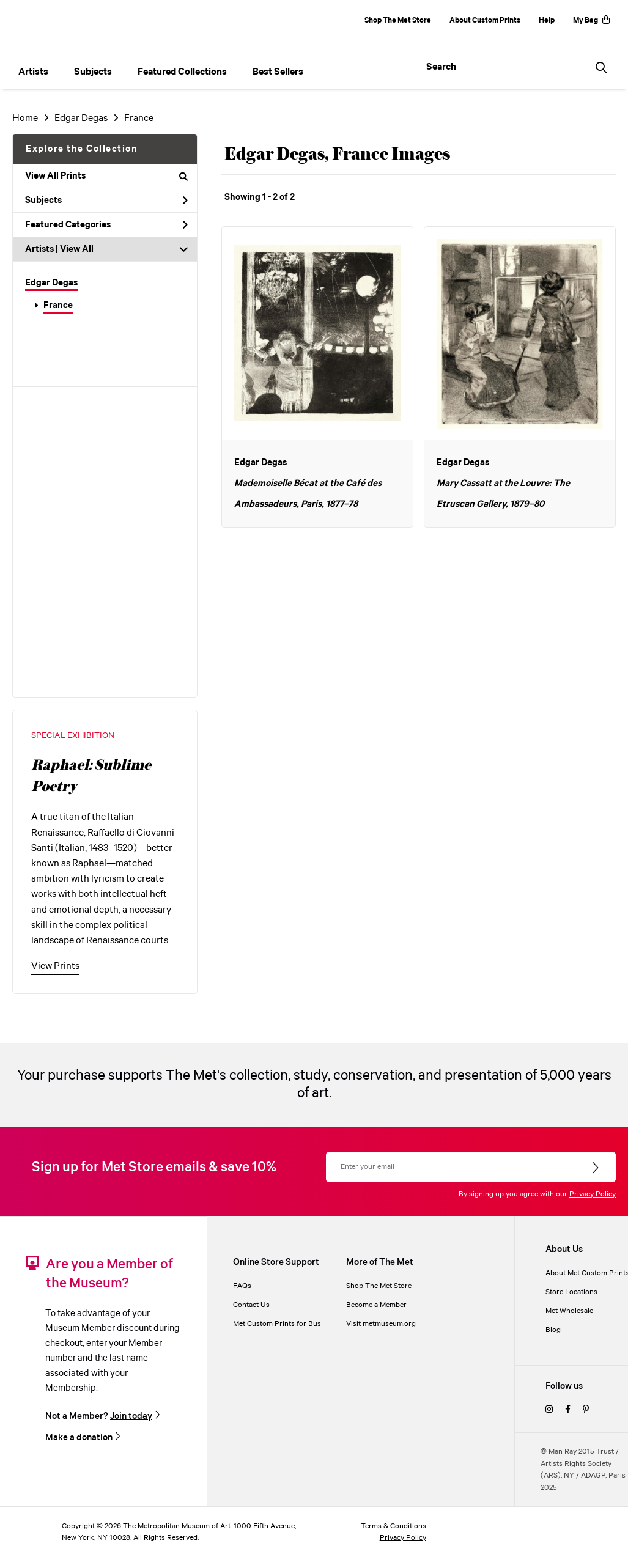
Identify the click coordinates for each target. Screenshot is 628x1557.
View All (77, 249)
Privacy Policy (592, 1194)
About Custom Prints (484, 20)
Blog (553, 1330)
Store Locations (571, 1292)
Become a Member (376, 1305)
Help (547, 20)
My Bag (591, 20)
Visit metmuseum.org (381, 1324)
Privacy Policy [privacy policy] (403, 1538)
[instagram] (549, 1410)
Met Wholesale (569, 1311)
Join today (131, 1416)
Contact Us (251, 1305)
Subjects (106, 200)
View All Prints (106, 176)
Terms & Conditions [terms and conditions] (393, 1526)
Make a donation (79, 1437)
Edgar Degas (81, 118)
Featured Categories (106, 225)
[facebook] (568, 1410)
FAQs (242, 1286)
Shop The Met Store (397, 20)
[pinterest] (586, 1410)
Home (25, 118)
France (138, 118)
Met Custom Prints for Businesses (289, 1324)
